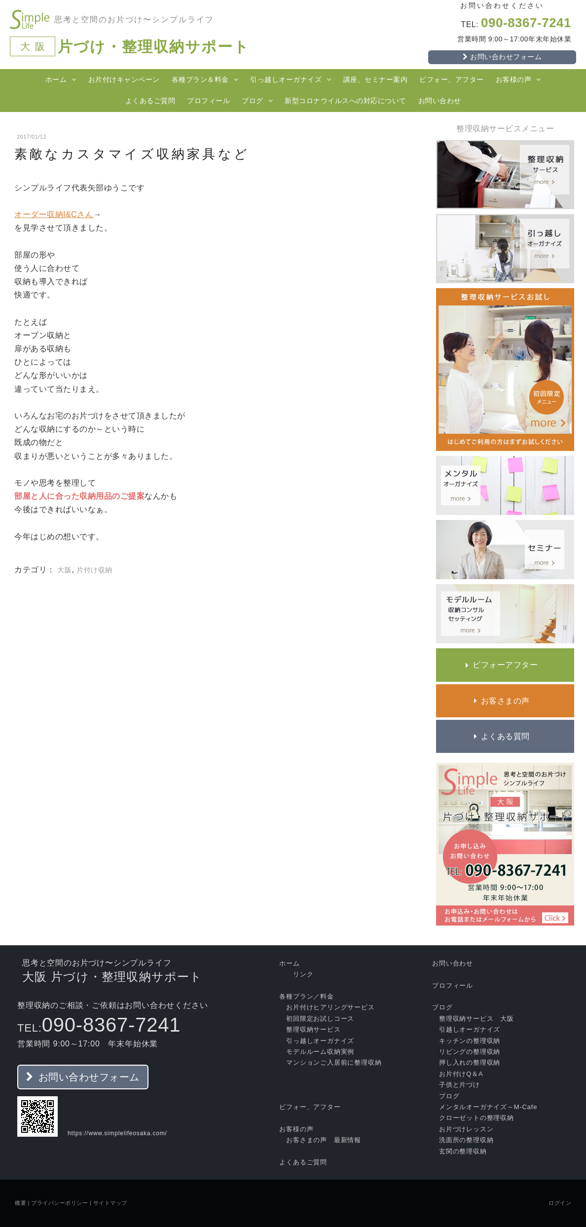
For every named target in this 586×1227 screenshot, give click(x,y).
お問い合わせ (439, 101)
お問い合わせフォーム (88, 1077)
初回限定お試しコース (320, 1018)
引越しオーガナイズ (469, 1029)
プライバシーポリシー (59, 1203)
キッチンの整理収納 (469, 1040)
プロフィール (208, 101)
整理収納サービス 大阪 (476, 1018)
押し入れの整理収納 (469, 1062)
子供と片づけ (459, 1084)
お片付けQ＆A (461, 1074)
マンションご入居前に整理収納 (333, 1062)
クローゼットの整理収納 (476, 1117)
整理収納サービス (313, 1029)
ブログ (252, 101)
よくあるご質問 (150, 101)
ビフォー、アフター (451, 79)
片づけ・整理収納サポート (154, 46)
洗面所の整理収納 (466, 1140)
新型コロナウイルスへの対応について (345, 101)
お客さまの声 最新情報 (323, 1140)
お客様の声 (514, 79)
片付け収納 (94, 570)
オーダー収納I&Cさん (53, 214)
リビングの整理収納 (469, 1051)
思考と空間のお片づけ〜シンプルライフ (134, 19)
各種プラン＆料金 (200, 79)
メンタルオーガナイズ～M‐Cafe (488, 1107)
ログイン (560, 1203)
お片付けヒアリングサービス (330, 1007)
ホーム (56, 79)
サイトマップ (110, 1203)
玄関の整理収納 (463, 1151)
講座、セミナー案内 (375, 79)
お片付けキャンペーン (124, 79)
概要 (20, 1203)
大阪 (64, 570)
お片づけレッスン (466, 1129)
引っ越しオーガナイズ (286, 79)
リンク (303, 974)
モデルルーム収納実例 (320, 1051)
